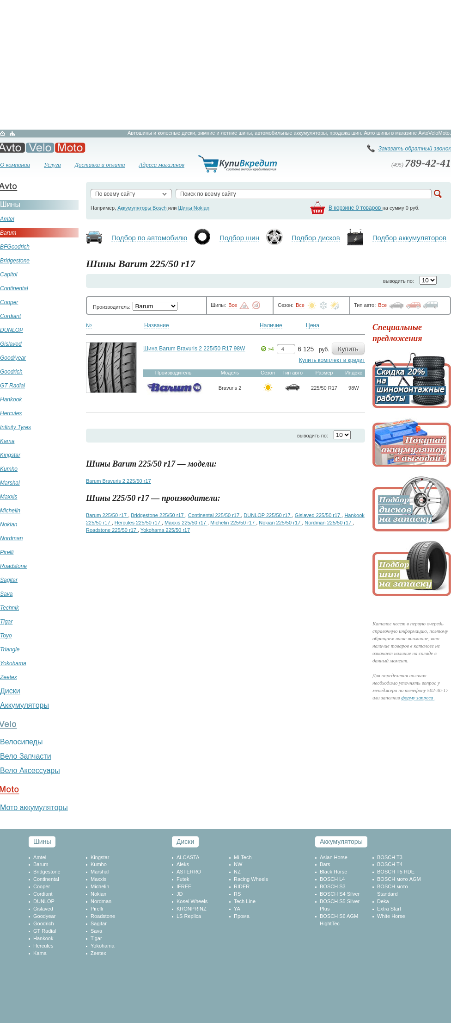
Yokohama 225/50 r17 (165, 530)
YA (237, 908)
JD (180, 894)
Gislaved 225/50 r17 (318, 515)
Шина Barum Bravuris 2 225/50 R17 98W (194, 348)
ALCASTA (188, 857)
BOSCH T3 (389, 857)
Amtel (39, 857)
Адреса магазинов (161, 164)
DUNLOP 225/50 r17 (268, 515)
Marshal (100, 871)
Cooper (41, 886)
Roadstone (103, 916)
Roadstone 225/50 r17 (112, 530)
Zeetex (98, 953)
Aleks (183, 864)
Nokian (98, 894)
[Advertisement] (225, 65)
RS (237, 894)
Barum (40, 864)
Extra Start (389, 908)
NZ (237, 871)
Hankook (43, 938)
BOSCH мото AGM (399, 879)
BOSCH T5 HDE (395, 871)
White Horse (391, 916)
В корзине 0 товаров (356, 208)
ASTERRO (189, 871)
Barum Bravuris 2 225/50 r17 (118, 481)
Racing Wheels (251, 879)
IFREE (184, 886)
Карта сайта (12, 133)
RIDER (242, 886)
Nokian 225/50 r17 (280, 522)
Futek (183, 879)
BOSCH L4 (332, 879)
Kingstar (100, 857)
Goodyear (44, 916)
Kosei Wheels (192, 901)
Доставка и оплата (100, 164)
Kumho (99, 864)
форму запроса (417, 697)
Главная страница (2, 133)
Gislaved (43, 908)
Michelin (100, 886)
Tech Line (245, 901)
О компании (15, 164)
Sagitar (99, 923)
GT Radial (44, 931)
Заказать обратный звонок (414, 148)
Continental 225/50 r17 (214, 515)
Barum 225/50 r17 (107, 515)
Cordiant (43, 894)
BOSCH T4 (389, 864)
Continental (46, 879)
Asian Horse (333, 857)
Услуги (52, 164)
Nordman (101, 901)
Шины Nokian (194, 208)
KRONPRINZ (192, 908)
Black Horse (333, 871)
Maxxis (98, 879)
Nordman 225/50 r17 (329, 522)
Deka (383, 901)
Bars (325, 864)
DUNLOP (44, 901)
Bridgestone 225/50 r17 (158, 515)
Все (232, 305)
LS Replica (189, 916)
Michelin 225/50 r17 (233, 522)
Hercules (43, 945)
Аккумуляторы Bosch (142, 208)
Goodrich (43, 923)
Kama (40, 953)
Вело (40, 148)
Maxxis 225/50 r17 (186, 522)
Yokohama (103, 945)
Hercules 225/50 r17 (138, 522)
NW (238, 864)
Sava (96, 931)
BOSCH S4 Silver (340, 894)
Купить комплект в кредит (332, 360)
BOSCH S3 (333, 886)
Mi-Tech (243, 857)
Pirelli (97, 908)
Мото (70, 148)
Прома (242, 916)
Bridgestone (47, 871)
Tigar (96, 938)
